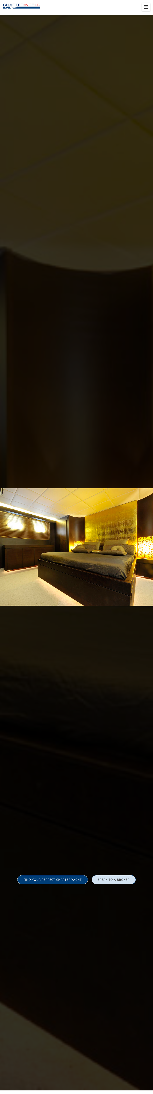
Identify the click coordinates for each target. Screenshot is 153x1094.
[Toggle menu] (146, 7)
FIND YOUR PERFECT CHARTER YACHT (52, 880)
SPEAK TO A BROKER (114, 880)
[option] (76, 547)
